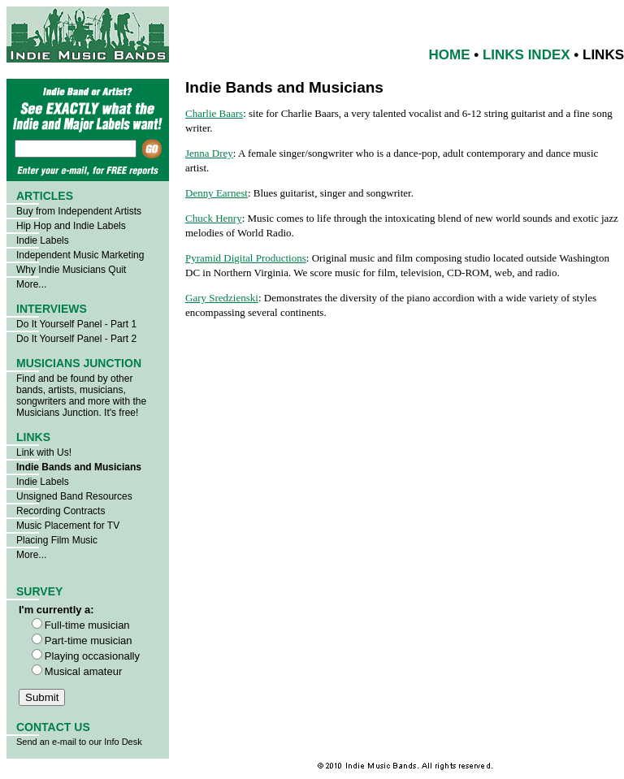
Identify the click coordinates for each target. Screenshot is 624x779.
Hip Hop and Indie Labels (71, 226)
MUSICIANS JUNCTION (78, 363)
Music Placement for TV (67, 525)
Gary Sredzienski (221, 298)
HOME (449, 55)
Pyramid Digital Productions (245, 258)
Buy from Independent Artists (78, 211)
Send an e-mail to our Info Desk (79, 742)
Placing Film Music (57, 540)
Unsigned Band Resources (74, 496)
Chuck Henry (213, 218)
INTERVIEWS (51, 308)
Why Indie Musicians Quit (71, 269)
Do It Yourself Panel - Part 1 (76, 324)
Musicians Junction (57, 412)
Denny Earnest (216, 193)
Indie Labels (42, 240)
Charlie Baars (214, 113)
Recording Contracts (60, 511)
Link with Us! (44, 452)
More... (31, 284)
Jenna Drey (209, 153)
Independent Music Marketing (80, 255)
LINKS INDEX (526, 55)
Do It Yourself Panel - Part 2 (76, 338)
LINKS (33, 437)
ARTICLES (44, 195)
